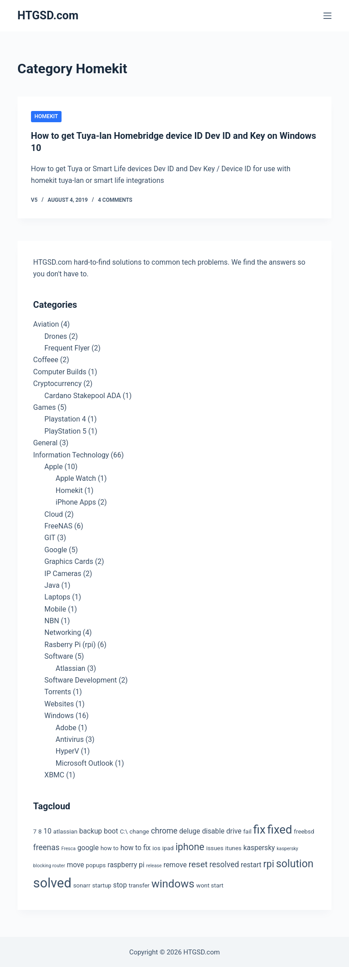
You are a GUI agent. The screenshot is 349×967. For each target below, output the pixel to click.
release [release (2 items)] (154, 865)
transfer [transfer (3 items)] (139, 884)
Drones (55, 335)
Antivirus (70, 738)
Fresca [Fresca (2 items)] (68, 848)
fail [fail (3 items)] (247, 830)
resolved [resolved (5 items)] (224, 863)
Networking (62, 632)
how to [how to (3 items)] (110, 847)
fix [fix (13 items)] (259, 828)
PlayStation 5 (65, 430)
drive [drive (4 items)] (234, 830)
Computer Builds (59, 371)
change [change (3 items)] (139, 830)
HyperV (67, 750)
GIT (49, 536)
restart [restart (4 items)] (251, 864)
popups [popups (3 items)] (96, 864)
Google (55, 549)
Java (52, 584)
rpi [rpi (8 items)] (268, 863)
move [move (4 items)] (75, 864)
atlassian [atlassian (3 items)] (65, 830)
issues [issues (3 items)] (214, 847)
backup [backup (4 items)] (90, 830)
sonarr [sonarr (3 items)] (81, 884)
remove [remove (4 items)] (175, 864)
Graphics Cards (68, 560)
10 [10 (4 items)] (48, 830)
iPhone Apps (76, 501)
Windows (59, 714)
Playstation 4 (65, 418)
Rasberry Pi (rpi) (70, 643)
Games (44, 406)
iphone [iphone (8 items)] (190, 846)
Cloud (53, 513)
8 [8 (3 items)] (40, 830)
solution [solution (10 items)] (295, 862)
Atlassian (70, 667)
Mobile (55, 608)
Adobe (66, 727)
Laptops (57, 596)
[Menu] (327, 16)
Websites (59, 703)
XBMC (54, 774)
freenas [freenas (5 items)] (46, 846)
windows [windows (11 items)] (172, 882)
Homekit (46, 116)
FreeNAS (58, 525)
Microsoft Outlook (84, 762)
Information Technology (71, 454)
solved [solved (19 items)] (52, 882)
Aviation (46, 323)
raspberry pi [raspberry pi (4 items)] (125, 864)
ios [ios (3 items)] (156, 847)
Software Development (80, 679)
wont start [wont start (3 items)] (210, 884)
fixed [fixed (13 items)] (279, 828)
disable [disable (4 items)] (213, 830)
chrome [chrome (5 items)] (164, 829)
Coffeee (45, 359)
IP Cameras (62, 572)
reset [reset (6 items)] (198, 863)
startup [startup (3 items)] (101, 884)
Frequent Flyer (67, 347)
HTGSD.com (48, 15)
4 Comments (115, 199)
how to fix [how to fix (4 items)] (135, 847)
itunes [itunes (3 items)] (233, 847)
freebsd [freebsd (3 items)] (304, 830)
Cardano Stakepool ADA (82, 394)
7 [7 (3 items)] (35, 830)
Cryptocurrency (57, 382)
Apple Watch (76, 477)
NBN (51, 620)
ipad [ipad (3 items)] (168, 847)
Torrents (57, 691)
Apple (53, 465)
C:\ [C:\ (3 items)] (124, 830)
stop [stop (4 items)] (120, 884)
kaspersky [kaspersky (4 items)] (259, 847)
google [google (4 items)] (88, 847)
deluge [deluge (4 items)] (189, 830)
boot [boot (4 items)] (111, 830)
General (45, 442)
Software (58, 655)
